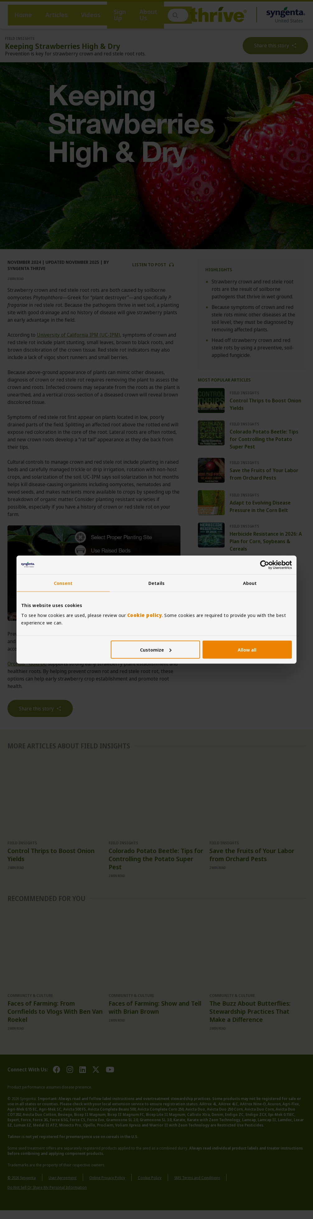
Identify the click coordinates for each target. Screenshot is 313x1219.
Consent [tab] (63, 583)
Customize (155, 649)
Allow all (247, 649)
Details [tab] (156, 583)
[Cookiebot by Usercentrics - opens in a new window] (264, 565)
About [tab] (250, 583)
